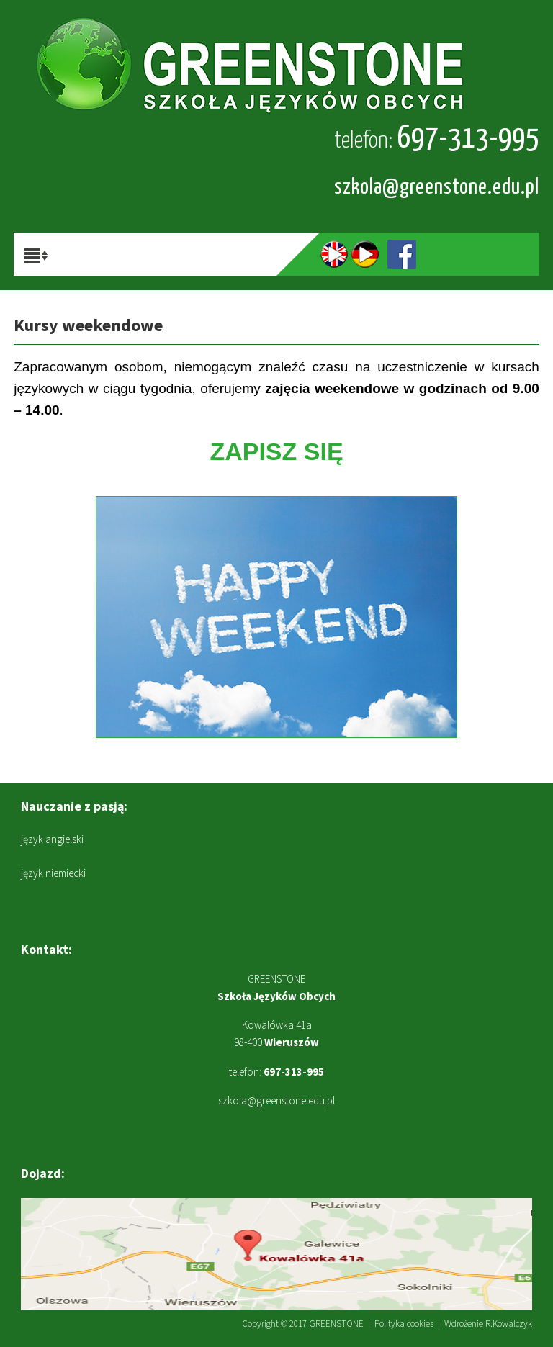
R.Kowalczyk (508, 1323)
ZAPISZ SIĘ (276, 451)
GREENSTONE (336, 1323)
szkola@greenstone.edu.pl (436, 187)
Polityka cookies (403, 1323)
